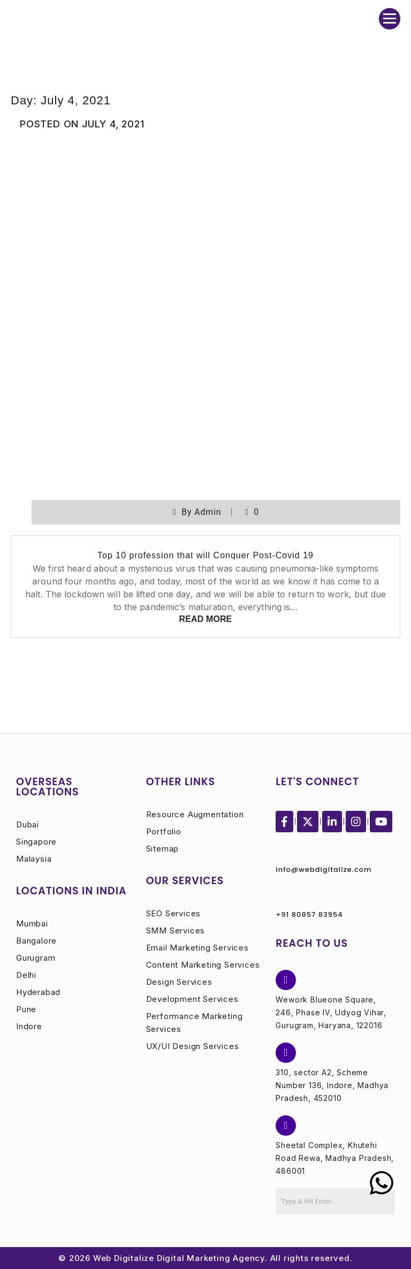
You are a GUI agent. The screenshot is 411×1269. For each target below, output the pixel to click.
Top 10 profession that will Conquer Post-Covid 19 (205, 555)
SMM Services (176, 930)
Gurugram (35, 958)
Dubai (27, 824)
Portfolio (163, 831)
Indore (29, 1026)
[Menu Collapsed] (389, 18)
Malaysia (33, 859)
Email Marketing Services (197, 948)
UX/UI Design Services (192, 1046)
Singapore (36, 842)
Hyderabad (38, 992)
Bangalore (36, 941)
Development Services (192, 999)
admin (207, 512)
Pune (26, 1009)
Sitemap (162, 849)
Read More (205, 619)
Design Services (179, 982)
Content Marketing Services (203, 965)
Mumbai (32, 923)
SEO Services (173, 913)
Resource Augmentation (195, 814)
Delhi (26, 975)
